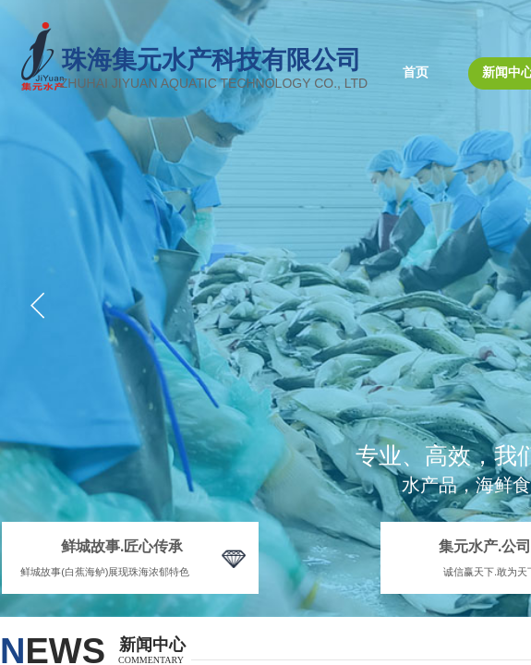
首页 (415, 72)
